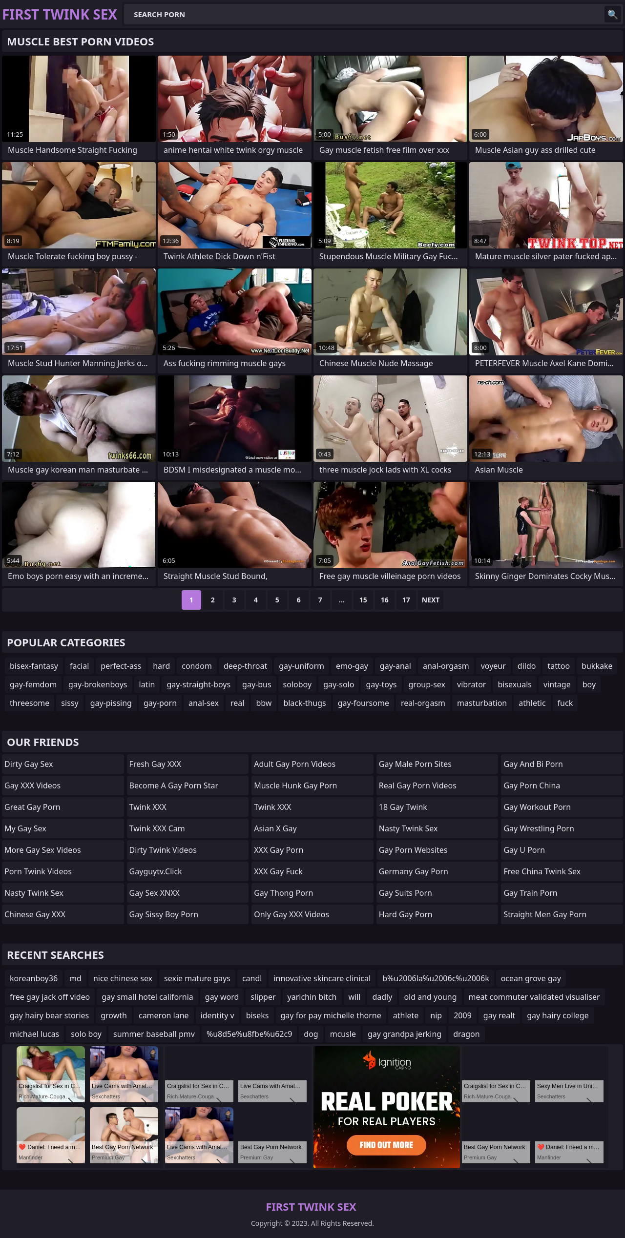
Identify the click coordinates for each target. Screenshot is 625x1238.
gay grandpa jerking (404, 1034)
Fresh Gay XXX (155, 764)
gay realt (499, 1015)
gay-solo (338, 684)
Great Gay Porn (32, 807)
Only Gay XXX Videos (291, 914)
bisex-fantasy (34, 665)
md (75, 978)
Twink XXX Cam (157, 828)
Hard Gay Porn (406, 914)
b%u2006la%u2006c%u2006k (435, 978)
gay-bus (256, 684)
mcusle (343, 1034)
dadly (382, 996)
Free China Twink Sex (542, 871)
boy (589, 684)
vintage (557, 684)
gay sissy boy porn (163, 914)
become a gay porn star (173, 785)
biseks (257, 1015)
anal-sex (203, 703)
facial (79, 665)
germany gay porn (413, 871)
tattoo (558, 665)
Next (431, 599)
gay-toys (381, 684)
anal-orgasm (446, 665)
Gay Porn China (531, 785)
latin (147, 684)
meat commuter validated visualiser (534, 996)
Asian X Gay (275, 828)
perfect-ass (121, 665)
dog (311, 1034)
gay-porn (160, 703)
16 (385, 599)
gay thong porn (283, 892)
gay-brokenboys (97, 684)
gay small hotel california (147, 996)
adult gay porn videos (294, 764)
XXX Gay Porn (278, 850)
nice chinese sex (122, 978)
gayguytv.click (155, 871)
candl (252, 978)
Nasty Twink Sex (33, 892)
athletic (532, 703)
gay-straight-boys (198, 684)
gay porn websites (413, 850)
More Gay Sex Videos (42, 850)
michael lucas (34, 1034)
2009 (463, 1015)
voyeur (493, 665)
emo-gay (352, 665)
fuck (565, 703)
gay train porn (530, 892)
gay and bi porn (533, 764)
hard (161, 665)
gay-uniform (301, 665)
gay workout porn (537, 807)
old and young (430, 996)
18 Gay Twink (403, 807)
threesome (29, 703)
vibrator (471, 684)
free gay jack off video (50, 996)
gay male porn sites (415, 764)
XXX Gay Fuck (278, 871)
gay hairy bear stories (49, 1015)
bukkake (597, 665)
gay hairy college (558, 1015)
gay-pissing (111, 703)
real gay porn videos (418, 785)
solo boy (86, 1034)
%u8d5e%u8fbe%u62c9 (249, 1034)
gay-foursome (363, 703)
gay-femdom (33, 684)
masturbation (482, 703)
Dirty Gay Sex (28, 764)
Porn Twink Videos (38, 871)
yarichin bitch (312, 996)
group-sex (427, 684)
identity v (217, 1015)
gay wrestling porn (538, 828)
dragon (466, 1034)
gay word (222, 996)
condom (197, 665)
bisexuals (514, 684)
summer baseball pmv (154, 1034)
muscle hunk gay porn (295, 785)
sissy (69, 703)
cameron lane (164, 1015)
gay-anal (395, 665)
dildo (527, 665)
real (237, 703)
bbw (263, 703)
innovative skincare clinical (322, 978)
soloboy (297, 684)
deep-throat (245, 665)
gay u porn (524, 850)
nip (436, 1015)
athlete (406, 1015)
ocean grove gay (531, 978)
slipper (262, 996)
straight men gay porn (544, 914)
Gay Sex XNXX (154, 892)
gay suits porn (405, 892)
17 (406, 599)
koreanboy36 (34, 978)
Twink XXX (148, 807)
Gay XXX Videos (32, 785)
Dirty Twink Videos (163, 850)
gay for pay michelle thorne (331, 1015)
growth (114, 1015)
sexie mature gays (197, 978)
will (355, 996)
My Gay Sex (25, 828)
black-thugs (304, 703)
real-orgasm (423, 703)
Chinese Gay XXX (34, 914)
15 (363, 599)
